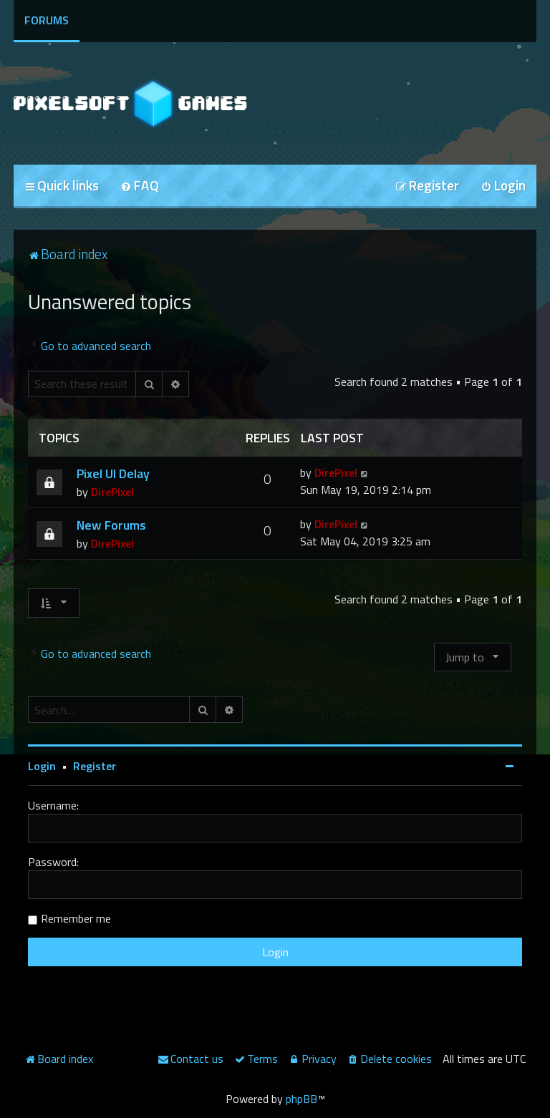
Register (94, 765)
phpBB (301, 1098)
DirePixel (112, 491)
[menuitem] (140, 186)
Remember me (76, 918)
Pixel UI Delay (113, 473)
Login (42, 765)
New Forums (111, 525)
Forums (46, 20)
